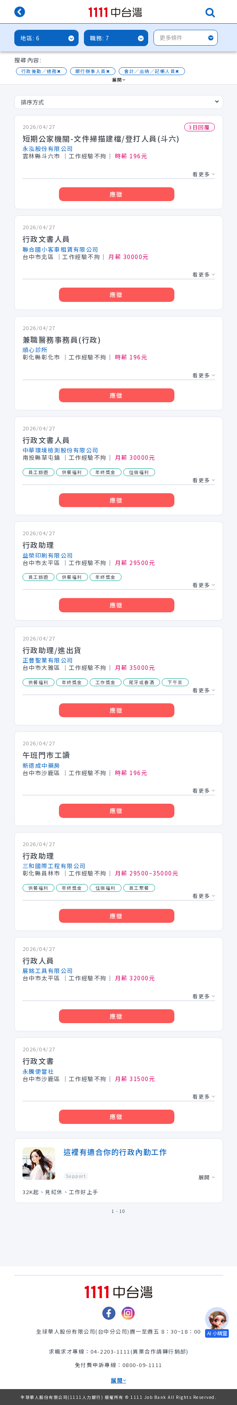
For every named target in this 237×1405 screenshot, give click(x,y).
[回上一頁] (19, 12)
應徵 (117, 194)
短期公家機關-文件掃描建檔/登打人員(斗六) (101, 138)
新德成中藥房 (42, 765)
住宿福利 (139, 472)
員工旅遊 (38, 472)
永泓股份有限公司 (48, 148)
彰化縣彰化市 (42, 357)
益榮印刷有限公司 (48, 555)
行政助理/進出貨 (52, 650)
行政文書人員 (46, 239)
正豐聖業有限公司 (48, 660)
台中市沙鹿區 (42, 773)
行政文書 (38, 1061)
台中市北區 (38, 257)
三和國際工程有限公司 (54, 866)
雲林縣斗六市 (42, 156)
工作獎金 (105, 682)
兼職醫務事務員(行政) (62, 339)
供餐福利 (72, 472)
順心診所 (35, 349)
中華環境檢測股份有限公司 (61, 450)
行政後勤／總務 (41, 71)
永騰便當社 (38, 1071)
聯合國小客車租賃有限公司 (61, 249)
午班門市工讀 (46, 755)
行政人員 (38, 960)
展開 (118, 80)
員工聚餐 (139, 887)
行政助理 (38, 545)
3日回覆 (199, 127)
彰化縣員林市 (42, 873)
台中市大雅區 (42, 667)
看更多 (203, 174)
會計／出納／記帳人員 (152, 71)
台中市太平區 (42, 563)
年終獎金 (105, 472)
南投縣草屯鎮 (42, 457)
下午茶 (175, 682)
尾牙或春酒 (142, 682)
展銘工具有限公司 (48, 970)
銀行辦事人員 (93, 71)
